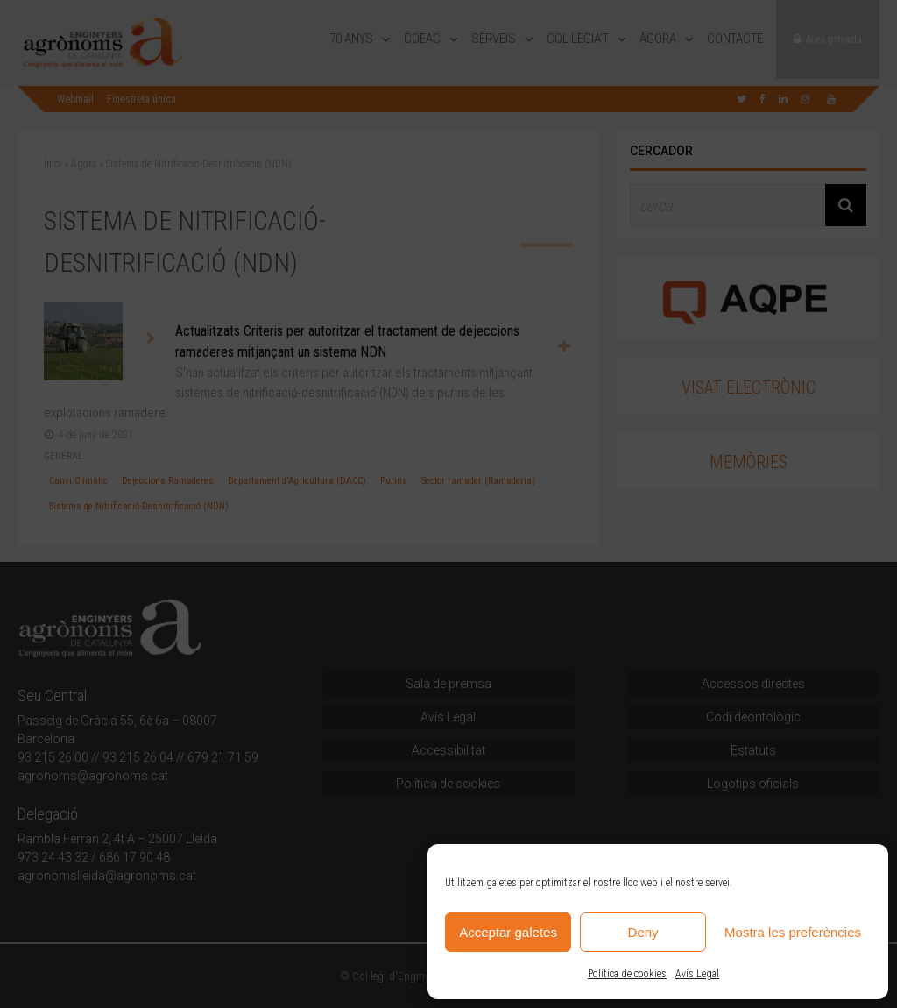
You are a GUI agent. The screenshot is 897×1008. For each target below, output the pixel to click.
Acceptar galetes (508, 932)
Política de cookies (627, 974)
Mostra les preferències (792, 932)
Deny (643, 932)
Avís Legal (697, 974)
